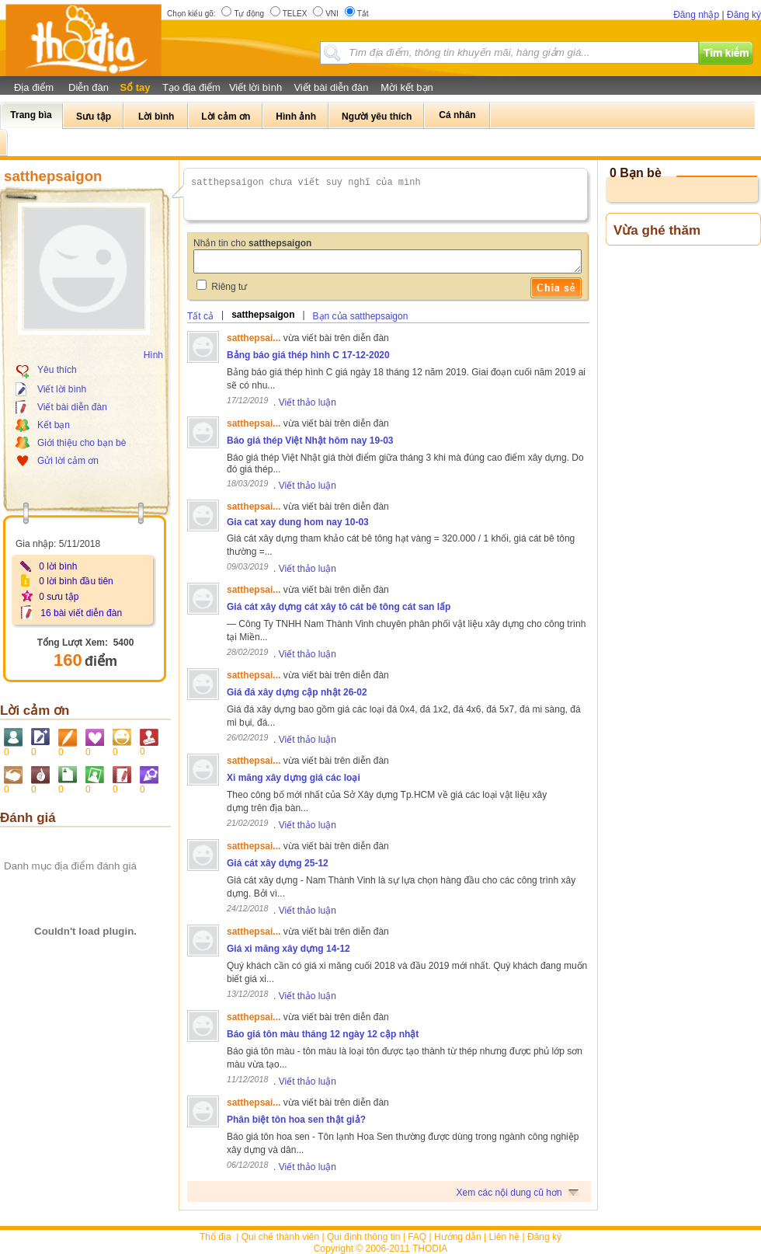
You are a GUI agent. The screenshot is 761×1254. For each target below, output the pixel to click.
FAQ (417, 1236)
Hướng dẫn (457, 1236)
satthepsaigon (262, 314)
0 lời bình (58, 566)
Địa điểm (34, 87)
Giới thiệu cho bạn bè (81, 442)
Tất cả (200, 316)
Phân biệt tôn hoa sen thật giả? (296, 1119)
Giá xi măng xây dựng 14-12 (288, 948)
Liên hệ (504, 1236)
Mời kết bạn (406, 87)
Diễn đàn (88, 87)
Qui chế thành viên (280, 1236)
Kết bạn (53, 425)
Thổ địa (215, 1236)
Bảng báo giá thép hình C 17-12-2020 (308, 355)
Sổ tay (135, 87)
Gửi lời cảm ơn (68, 460)
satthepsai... (253, 338)
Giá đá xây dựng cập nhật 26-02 (297, 692)
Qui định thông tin (363, 1236)
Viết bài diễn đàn (331, 87)
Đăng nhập (696, 14)
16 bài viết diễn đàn (81, 613)
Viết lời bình (255, 87)
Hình (153, 355)
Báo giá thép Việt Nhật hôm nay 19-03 (310, 440)
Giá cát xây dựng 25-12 (277, 863)
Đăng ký (744, 14)
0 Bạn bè (636, 172)
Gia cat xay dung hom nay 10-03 (298, 522)
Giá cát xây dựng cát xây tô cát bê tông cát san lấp (338, 606)
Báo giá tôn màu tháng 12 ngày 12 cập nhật (323, 1034)
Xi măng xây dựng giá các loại (293, 777)
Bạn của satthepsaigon (360, 316)
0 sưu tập (58, 596)
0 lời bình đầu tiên (76, 581)
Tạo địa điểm (191, 87)
